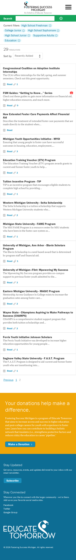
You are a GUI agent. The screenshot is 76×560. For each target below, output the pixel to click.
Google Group (10, 512)
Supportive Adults (43, 35)
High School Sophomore (42, 30)
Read (9, 84)
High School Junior (16, 35)
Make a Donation (20, 444)
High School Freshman (35, 25)
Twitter (6, 508)
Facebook (8, 505)
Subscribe (12, 480)
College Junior (13, 30)
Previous (8, 380)
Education (11, 40)
